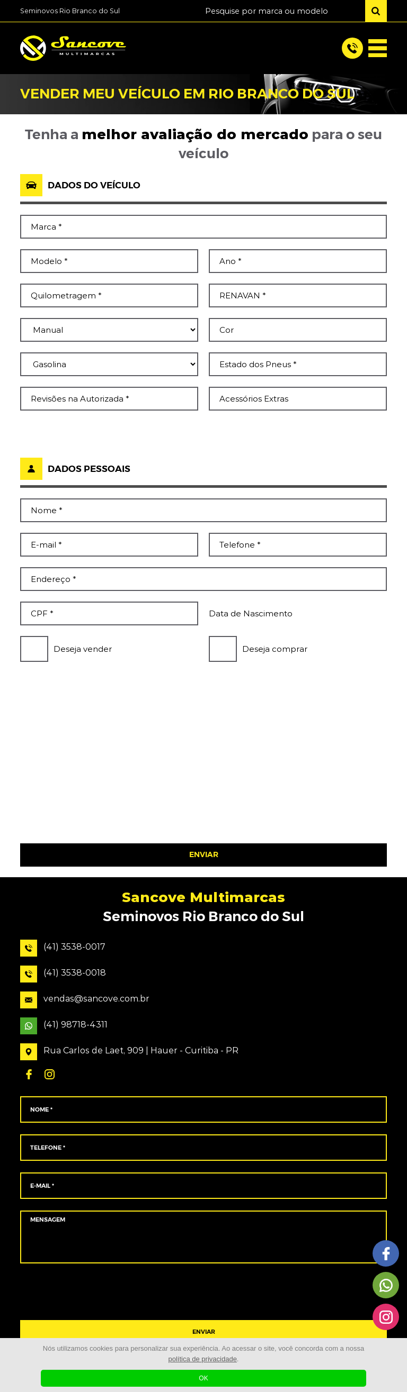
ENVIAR (203, 855)
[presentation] (203, 800)
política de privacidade (203, 1359)
